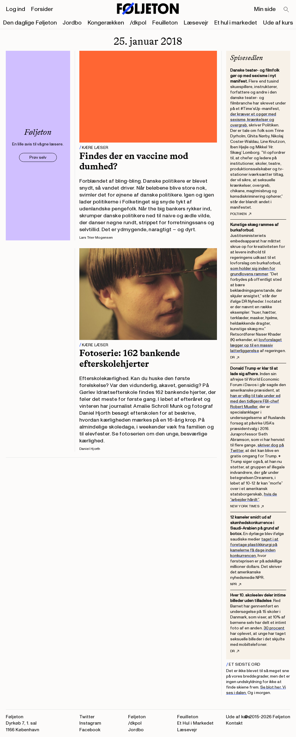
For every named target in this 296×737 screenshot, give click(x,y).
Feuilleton (165, 23)
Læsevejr (195, 23)
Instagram (90, 723)
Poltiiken (240, 214)
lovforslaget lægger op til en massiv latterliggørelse (256, 345)
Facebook (89, 730)
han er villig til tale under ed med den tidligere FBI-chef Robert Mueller (255, 401)
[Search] (286, 10)
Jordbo (72, 23)
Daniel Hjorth (89, 448)
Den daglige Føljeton (30, 23)
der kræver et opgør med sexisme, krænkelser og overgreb (253, 119)
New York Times (247, 506)
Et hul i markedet (235, 23)
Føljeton (137, 717)
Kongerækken (105, 23)
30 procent (274, 628)
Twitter (87, 717)
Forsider (42, 9)
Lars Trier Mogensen (96, 237)
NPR (235, 584)
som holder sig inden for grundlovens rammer (253, 271)
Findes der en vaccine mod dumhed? (133, 161)
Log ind (15, 9)
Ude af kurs (278, 23)
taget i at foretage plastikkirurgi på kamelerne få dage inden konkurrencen (254, 547)
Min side (265, 9)
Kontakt (234, 723)
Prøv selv (37, 157)
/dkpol (138, 23)
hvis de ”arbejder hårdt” (253, 496)
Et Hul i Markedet (195, 723)
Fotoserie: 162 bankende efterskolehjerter (129, 358)
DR (234, 357)
